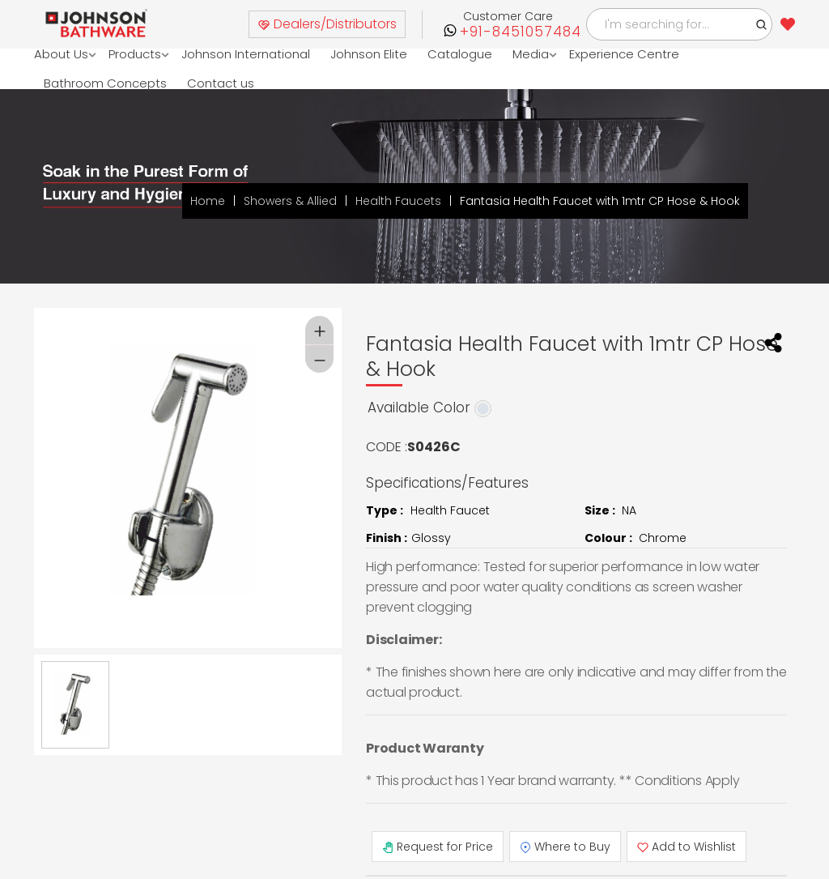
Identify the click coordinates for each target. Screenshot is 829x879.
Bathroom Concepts (105, 83)
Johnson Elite (368, 53)
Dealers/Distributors (327, 24)
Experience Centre (624, 53)
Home (207, 201)
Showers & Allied (290, 201)
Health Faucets (398, 201)
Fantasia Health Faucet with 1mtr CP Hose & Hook (600, 201)
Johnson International (245, 53)
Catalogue (459, 53)
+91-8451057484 (520, 32)
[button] (762, 24)
